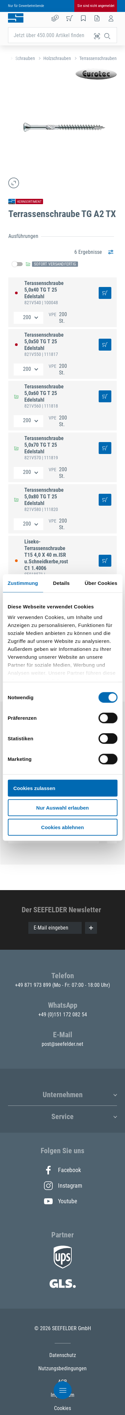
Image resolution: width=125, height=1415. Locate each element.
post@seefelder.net (62, 1044)
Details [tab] (61, 583)
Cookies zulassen (34, 788)
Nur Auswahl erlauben (62, 807)
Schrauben (25, 58)
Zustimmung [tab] (23, 583)
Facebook (62, 1170)
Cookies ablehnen (62, 827)
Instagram (62, 1185)
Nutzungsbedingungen (62, 1368)
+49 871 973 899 (33, 985)
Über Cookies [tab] (101, 583)
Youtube (60, 1201)
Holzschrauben (57, 58)
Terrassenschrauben (98, 58)
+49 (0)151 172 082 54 (62, 1014)
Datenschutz (62, 1355)
